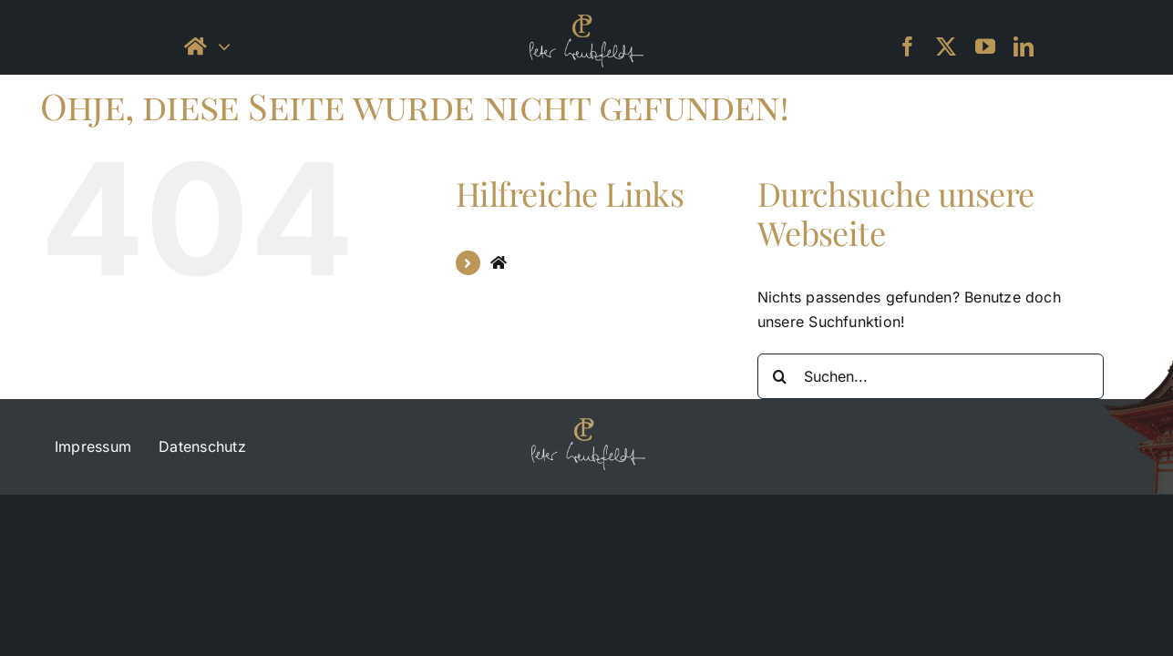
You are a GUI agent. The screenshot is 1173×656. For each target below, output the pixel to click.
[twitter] (946, 46)
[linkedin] (1024, 46)
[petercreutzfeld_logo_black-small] (586, 22)
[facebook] (908, 46)
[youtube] (985, 46)
